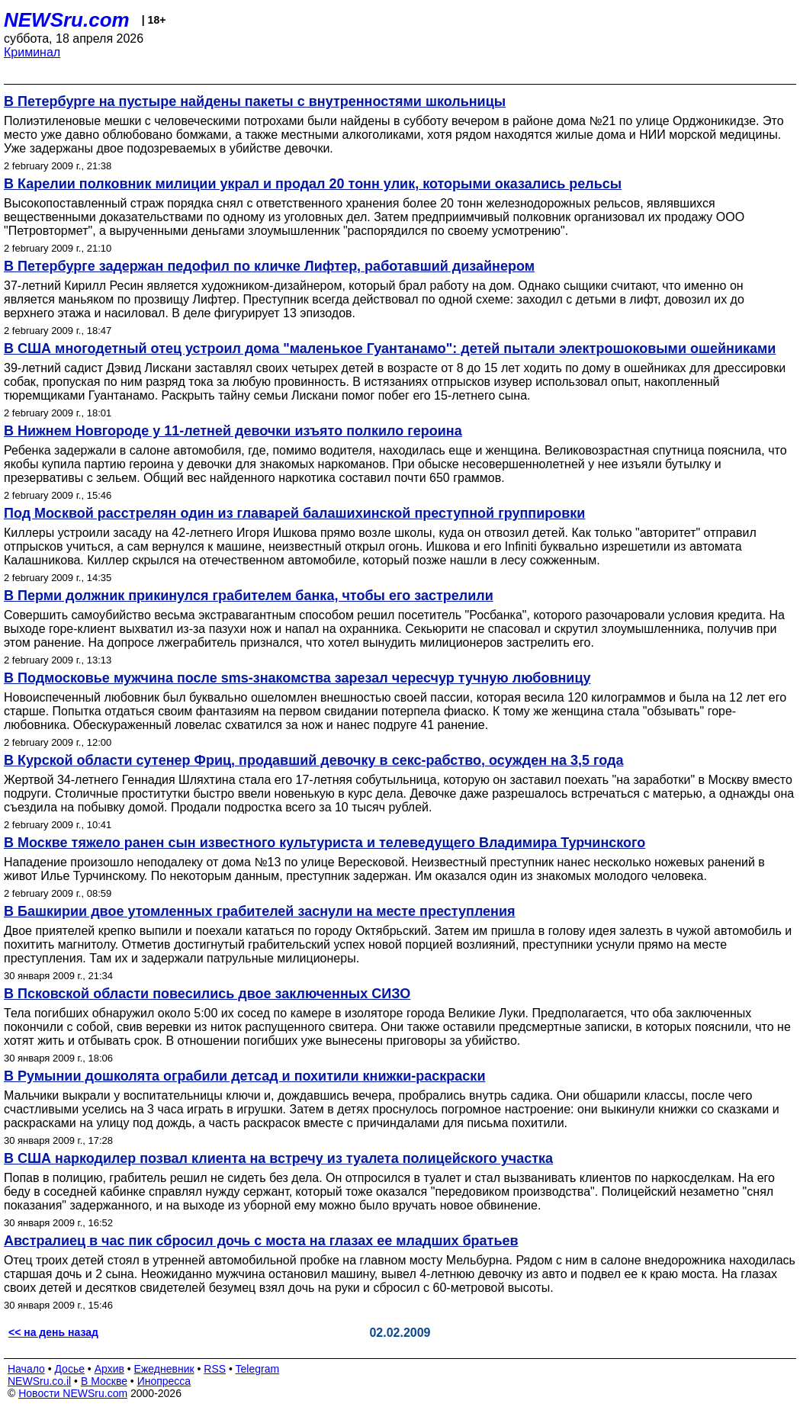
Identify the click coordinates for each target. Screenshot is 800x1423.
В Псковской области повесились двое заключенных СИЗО (207, 993)
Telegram (258, 1369)
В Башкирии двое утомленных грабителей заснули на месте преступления (260, 911)
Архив (109, 1369)
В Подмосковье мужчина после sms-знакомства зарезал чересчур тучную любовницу (297, 678)
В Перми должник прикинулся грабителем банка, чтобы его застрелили (248, 595)
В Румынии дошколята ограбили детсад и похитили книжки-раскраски (244, 1076)
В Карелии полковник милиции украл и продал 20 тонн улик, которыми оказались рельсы (313, 183)
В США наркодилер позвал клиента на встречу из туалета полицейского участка (278, 1158)
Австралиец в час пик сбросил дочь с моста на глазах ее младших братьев (261, 1240)
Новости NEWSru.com (72, 1393)
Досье (69, 1369)
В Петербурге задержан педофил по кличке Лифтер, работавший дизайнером (269, 266)
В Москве (104, 1381)
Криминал (32, 52)
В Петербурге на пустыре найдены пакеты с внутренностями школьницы (255, 101)
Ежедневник (164, 1369)
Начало (26, 1369)
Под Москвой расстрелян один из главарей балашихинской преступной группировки (294, 513)
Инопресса (164, 1381)
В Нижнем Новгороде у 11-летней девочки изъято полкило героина (233, 430)
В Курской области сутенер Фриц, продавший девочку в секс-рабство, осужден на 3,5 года (313, 760)
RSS (215, 1369)
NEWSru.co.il (39, 1381)
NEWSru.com (67, 19)
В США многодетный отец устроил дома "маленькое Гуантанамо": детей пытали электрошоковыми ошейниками (390, 348)
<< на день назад (53, 1332)
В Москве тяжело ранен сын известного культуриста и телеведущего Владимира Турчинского (324, 842)
